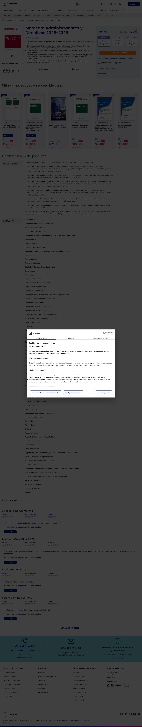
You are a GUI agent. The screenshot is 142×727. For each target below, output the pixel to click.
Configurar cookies (73, 393)
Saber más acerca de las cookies (42, 387)
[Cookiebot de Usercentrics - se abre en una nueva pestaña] (104, 333)
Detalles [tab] (71, 338)
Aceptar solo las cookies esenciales (46, 393)
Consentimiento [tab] (41, 338)
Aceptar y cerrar (104, 393)
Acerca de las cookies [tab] (100, 338)
